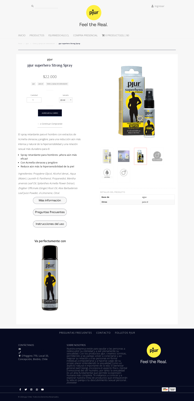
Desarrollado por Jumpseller (70, 397)
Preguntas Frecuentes (75, 332)
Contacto (103, 332)
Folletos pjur (125, 332)
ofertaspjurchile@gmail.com (38, 348)
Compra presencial (85, 35)
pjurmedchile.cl (58, 35)
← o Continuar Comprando (49, 123)
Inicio (21, 35)
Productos (37, 35)
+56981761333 (30, 352)
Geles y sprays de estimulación (44, 43)
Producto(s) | (115, 35)
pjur (27, 43)
